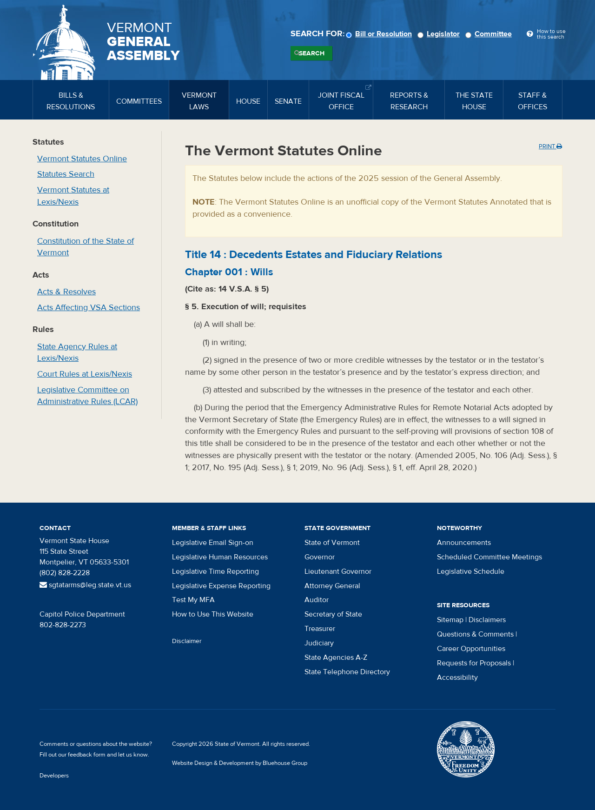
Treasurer (319, 628)
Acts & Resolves (66, 291)
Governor (319, 557)
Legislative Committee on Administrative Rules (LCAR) (87, 396)
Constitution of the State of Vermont (85, 247)
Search (311, 53)
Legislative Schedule (470, 571)
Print (550, 146)
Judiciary (319, 643)
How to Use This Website (212, 614)
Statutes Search (65, 174)
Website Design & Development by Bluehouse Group (239, 763)
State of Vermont (332, 542)
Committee (490, 34)
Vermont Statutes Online (82, 158)
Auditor (316, 599)
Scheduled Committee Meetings (489, 557)
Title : (313, 254)
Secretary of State (333, 614)
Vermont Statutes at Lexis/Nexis (73, 196)
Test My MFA (193, 599)
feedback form (87, 754)
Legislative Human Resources (220, 557)
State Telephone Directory (347, 672)
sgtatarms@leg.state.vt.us (85, 585)
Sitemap (450, 619)
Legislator (440, 34)
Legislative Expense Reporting (221, 586)
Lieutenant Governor (337, 571)
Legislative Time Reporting (215, 571)
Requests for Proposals (474, 663)
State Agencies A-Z (335, 657)
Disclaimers (487, 619)
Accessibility (457, 677)
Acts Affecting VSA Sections (88, 307)
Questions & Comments (475, 634)
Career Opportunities (471, 648)
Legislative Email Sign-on (212, 542)
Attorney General (332, 586)
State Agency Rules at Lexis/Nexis (77, 352)
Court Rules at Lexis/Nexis (84, 374)
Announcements (464, 542)
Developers (54, 775)
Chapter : (229, 272)
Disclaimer (187, 641)
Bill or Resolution (380, 34)
